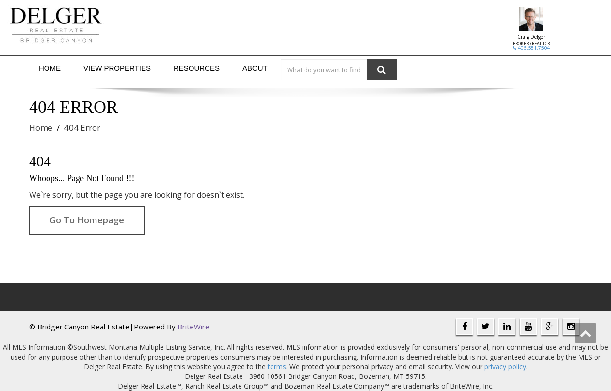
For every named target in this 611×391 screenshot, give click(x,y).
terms (277, 366)
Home (50, 68)
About (255, 68)
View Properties (117, 68)
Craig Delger (531, 36)
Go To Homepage (86, 220)
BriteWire (193, 326)
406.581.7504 (531, 48)
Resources (197, 68)
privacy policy (505, 366)
